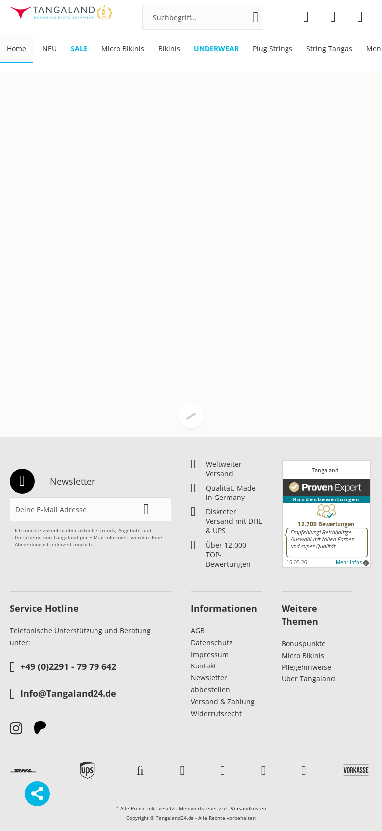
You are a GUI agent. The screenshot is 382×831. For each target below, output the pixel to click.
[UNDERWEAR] (216, 49)
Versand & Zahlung (223, 701)
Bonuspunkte (304, 643)
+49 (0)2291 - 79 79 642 (63, 667)
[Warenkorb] (360, 17)
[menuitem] (202, 17)
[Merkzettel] (306, 17)
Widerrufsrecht (216, 713)
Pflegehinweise (306, 667)
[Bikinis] (169, 49)
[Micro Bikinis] (123, 49)
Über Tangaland (308, 678)
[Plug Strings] (272, 49)
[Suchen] (256, 17)
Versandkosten (248, 808)
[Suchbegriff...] (202, 17)
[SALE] (79, 49)
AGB (198, 630)
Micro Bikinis (303, 655)
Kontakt (203, 665)
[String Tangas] (329, 49)
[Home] (16, 49)
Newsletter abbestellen (210, 683)
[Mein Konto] (333, 17)
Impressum (210, 654)
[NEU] (49, 49)
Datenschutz (212, 642)
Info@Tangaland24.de (63, 694)
